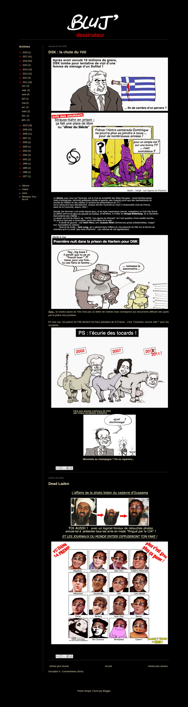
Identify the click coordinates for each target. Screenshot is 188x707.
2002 (25, 155)
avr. (24, 107)
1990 (25, 168)
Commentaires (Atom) (72, 671)
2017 (25, 56)
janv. (24, 120)
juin (24, 98)
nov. (24, 86)
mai (24, 103)
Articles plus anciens (158, 666)
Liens (24, 193)
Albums (25, 185)
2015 (25, 65)
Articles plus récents (59, 666)
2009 (25, 129)
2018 (25, 52)
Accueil (108, 666)
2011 (25, 82)
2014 (25, 69)
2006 (25, 142)
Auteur (25, 189)
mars (24, 111)
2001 (25, 159)
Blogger (107, 691)
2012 (25, 78)
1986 (25, 172)
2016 (25, 61)
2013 (25, 73)
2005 (25, 146)
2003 (25, 151)
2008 (25, 134)
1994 (25, 163)
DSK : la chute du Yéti (67, 52)
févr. (24, 115)
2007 (25, 138)
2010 (25, 125)
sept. (24, 90)
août (24, 94)
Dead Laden (59, 484)
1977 (25, 176)
